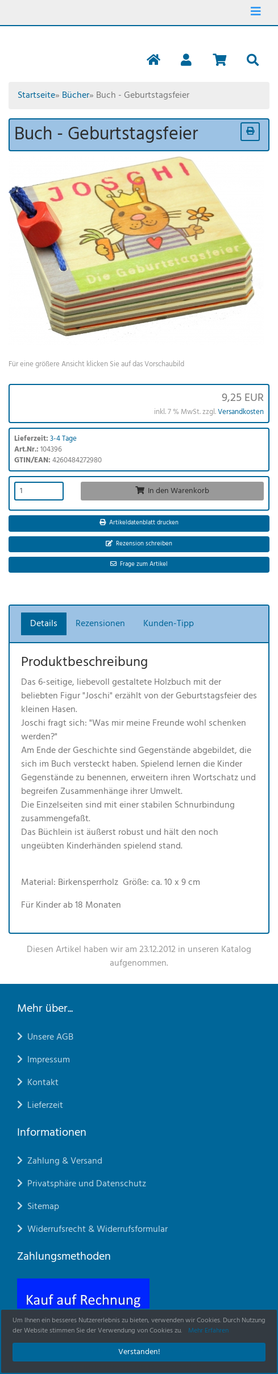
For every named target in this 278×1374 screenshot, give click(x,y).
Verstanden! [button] (139, 1352)
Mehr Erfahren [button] (208, 1330)
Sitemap (38, 1206)
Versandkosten (241, 412)
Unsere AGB (45, 1037)
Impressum (43, 1060)
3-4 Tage (63, 439)
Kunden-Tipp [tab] (168, 623)
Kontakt (38, 1082)
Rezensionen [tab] (100, 623)
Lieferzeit (40, 1105)
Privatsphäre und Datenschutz (81, 1184)
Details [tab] (43, 623)
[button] (186, 61)
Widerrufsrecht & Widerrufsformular (92, 1229)
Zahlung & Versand (59, 1161)
